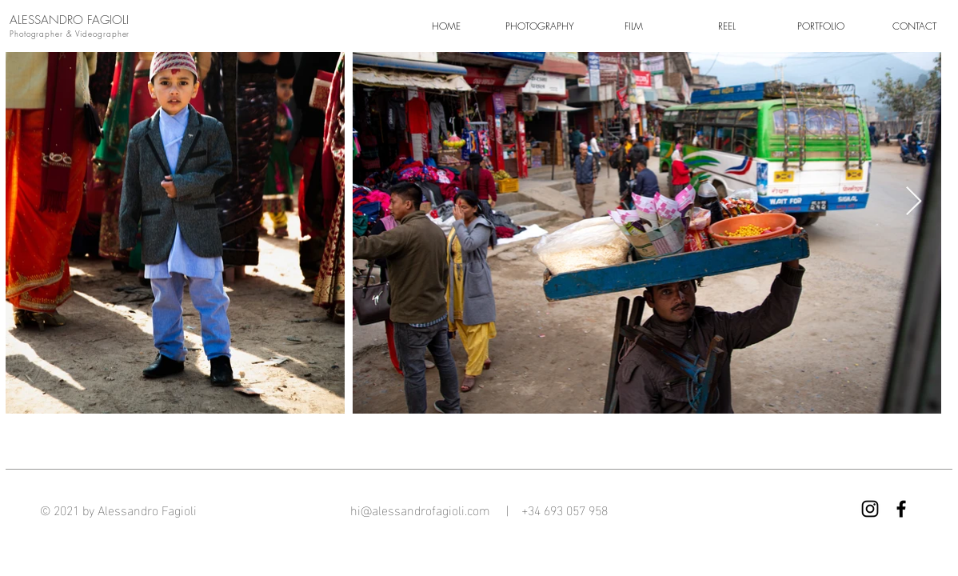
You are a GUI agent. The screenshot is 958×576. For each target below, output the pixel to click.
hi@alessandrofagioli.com (421, 509)
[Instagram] (870, 509)
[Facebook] (901, 509)
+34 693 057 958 (564, 509)
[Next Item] (913, 202)
